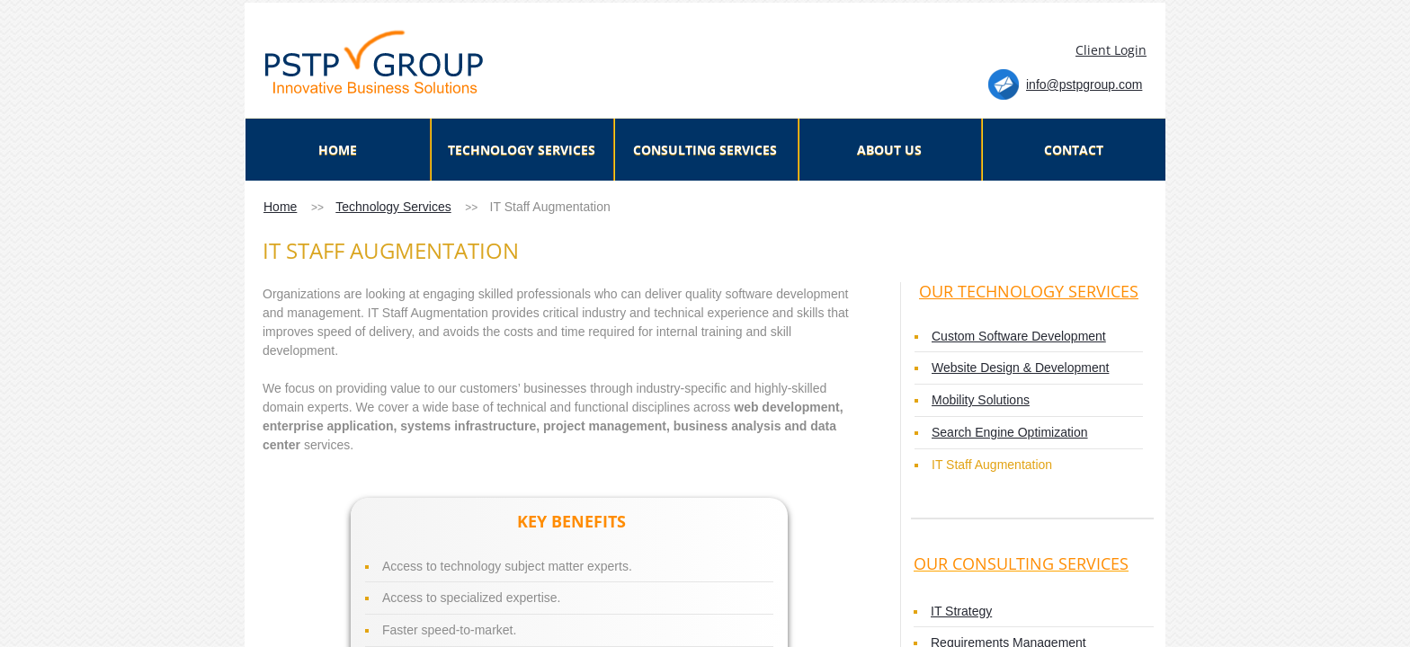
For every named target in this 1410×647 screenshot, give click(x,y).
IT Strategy (961, 611)
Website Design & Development (1020, 367)
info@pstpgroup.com (1084, 84)
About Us (889, 149)
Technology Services (393, 206)
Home (280, 206)
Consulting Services (705, 149)
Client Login (1111, 49)
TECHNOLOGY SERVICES (521, 149)
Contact (1073, 149)
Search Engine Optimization (1010, 432)
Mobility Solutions (981, 400)
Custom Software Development (1019, 336)
